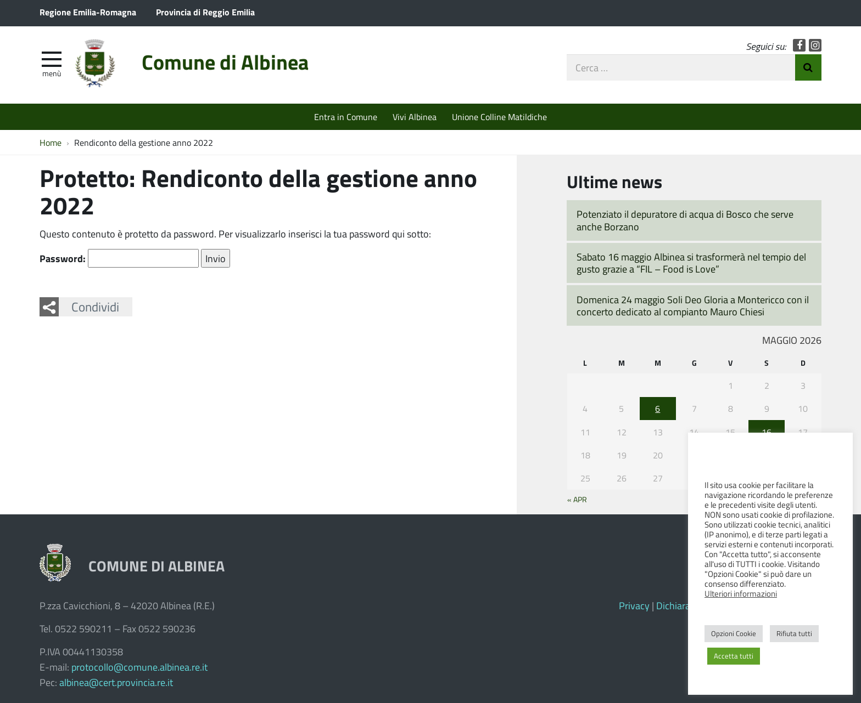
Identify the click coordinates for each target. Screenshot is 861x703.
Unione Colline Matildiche (499, 116)
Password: (119, 258)
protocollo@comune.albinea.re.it (139, 666)
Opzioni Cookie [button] (733, 633)
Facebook (799, 45)
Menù (51, 72)
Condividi (95, 306)
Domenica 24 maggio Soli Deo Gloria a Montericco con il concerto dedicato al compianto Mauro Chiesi (693, 306)
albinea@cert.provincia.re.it (116, 682)
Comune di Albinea (225, 62)
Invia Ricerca (808, 67)
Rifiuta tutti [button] (794, 633)
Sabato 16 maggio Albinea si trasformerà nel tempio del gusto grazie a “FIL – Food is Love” (691, 263)
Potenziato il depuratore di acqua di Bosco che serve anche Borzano (685, 220)
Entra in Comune (345, 116)
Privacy (634, 605)
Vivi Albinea (415, 116)
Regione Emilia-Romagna (88, 11)
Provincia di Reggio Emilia (205, 11)
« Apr (577, 499)
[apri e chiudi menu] (52, 58)
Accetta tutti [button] (733, 656)
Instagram (815, 45)
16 (766, 432)
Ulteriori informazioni (741, 593)
